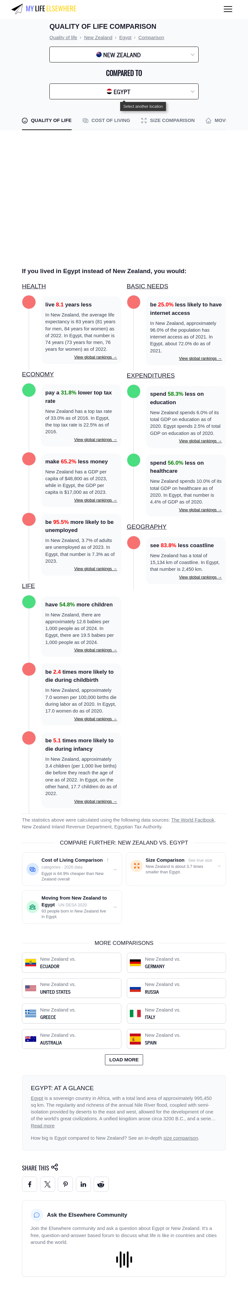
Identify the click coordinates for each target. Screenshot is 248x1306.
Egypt (37, 1098)
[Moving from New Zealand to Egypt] (72, 907)
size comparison (180, 1138)
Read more (43, 1125)
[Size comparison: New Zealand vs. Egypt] (176, 869)
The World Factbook (192, 820)
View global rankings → (95, 357)
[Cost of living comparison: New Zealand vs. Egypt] (72, 869)
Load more (124, 1059)
